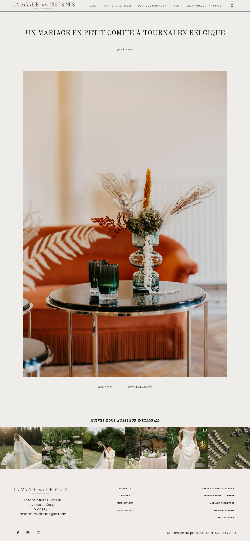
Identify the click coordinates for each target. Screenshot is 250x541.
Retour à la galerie (140, 387)
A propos (125, 488)
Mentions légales (221, 533)
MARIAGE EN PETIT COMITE (219, 495)
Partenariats (125, 510)
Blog (93, 5)
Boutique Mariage (151, 5)
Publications (125, 503)
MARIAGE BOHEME (224, 510)
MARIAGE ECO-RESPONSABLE (218, 488)
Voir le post (105, 387)
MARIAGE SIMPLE (225, 517)
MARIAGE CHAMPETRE (222, 503)
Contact (125, 495)
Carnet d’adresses (118, 5)
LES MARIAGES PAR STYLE (204, 5)
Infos (175, 5)
